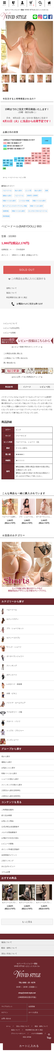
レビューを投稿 (8, 333)
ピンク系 (28, 190)
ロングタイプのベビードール (37, 211)
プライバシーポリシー (18, 1033)
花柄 (46, 190)
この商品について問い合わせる (14, 358)
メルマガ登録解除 (37, 1033)
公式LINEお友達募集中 (10, 827)
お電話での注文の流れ (10, 838)
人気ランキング (7, 861)
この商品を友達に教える (11, 353)
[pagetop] (27, 936)
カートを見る (33, 1012)
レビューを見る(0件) (9, 328)
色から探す (18, 190)
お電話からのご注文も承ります (29, 304)
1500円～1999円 (32, 195)
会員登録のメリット (9, 855)
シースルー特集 (24, 200)
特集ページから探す (9, 200)
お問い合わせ (6, 1018)
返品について (11, 293)
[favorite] (27, 278)
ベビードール (7, 190)
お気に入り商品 (7, 821)
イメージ (27, 387)
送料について (11, 288)
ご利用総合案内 (7, 810)
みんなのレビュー (8, 866)
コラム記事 (5, 872)
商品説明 (9, 387)
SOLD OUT (27, 269)
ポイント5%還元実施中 (10, 849)
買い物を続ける (8, 363)
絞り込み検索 (6, 815)
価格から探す (7, 195)
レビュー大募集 (7, 844)
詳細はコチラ (32, 255)
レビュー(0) (45, 387)
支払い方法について (22, 1026)
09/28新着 (6, 216)
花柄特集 (6, 211)
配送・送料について (41, 1026)
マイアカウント (7, 1006)
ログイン (4, 1012)
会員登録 (32, 1006)
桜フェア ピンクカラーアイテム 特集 (15, 206)
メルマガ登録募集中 (9, 832)
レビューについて (8, 323)
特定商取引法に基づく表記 (16, 297)
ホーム (8, 1026)
